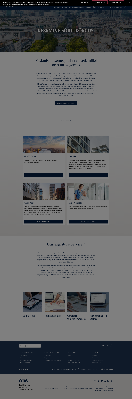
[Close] (129, 2)
